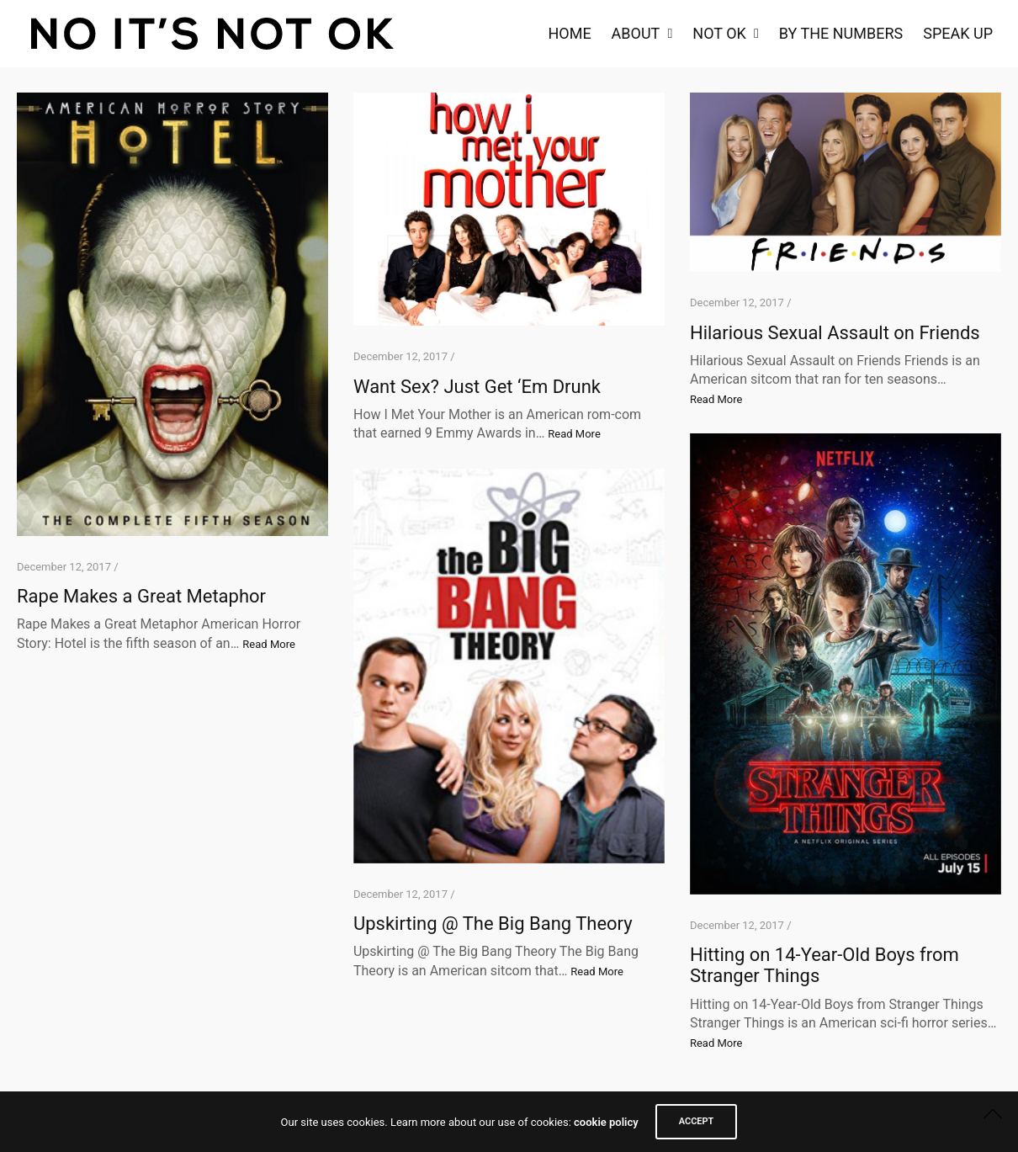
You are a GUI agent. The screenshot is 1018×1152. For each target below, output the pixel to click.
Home (569, 33)
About (636, 33)
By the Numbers (841, 33)
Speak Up (958, 33)
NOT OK (719, 33)
